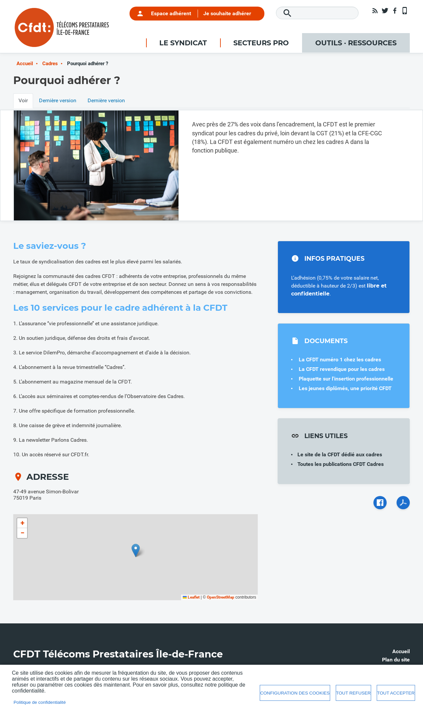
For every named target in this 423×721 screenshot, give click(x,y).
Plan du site (396, 659)
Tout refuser (353, 693)
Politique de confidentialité (40, 702)
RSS (375, 11)
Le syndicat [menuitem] (183, 43)
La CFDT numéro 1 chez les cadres (340, 359)
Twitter (385, 11)
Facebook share (380, 502)
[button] (136, 550)
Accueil (25, 64)
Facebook (395, 11)
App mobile (405, 11)
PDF (403, 502)
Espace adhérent (171, 13)
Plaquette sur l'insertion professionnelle (346, 379)
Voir (23, 100)
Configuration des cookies (294, 693)
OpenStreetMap (220, 597)
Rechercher (287, 13)
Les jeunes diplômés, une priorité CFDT (345, 388)
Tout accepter (396, 693)
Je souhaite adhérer (227, 13)
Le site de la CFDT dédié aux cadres (339, 454)
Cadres (50, 64)
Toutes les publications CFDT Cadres (340, 464)
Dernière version (57, 100)
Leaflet (191, 597)
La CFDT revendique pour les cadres (342, 369)
